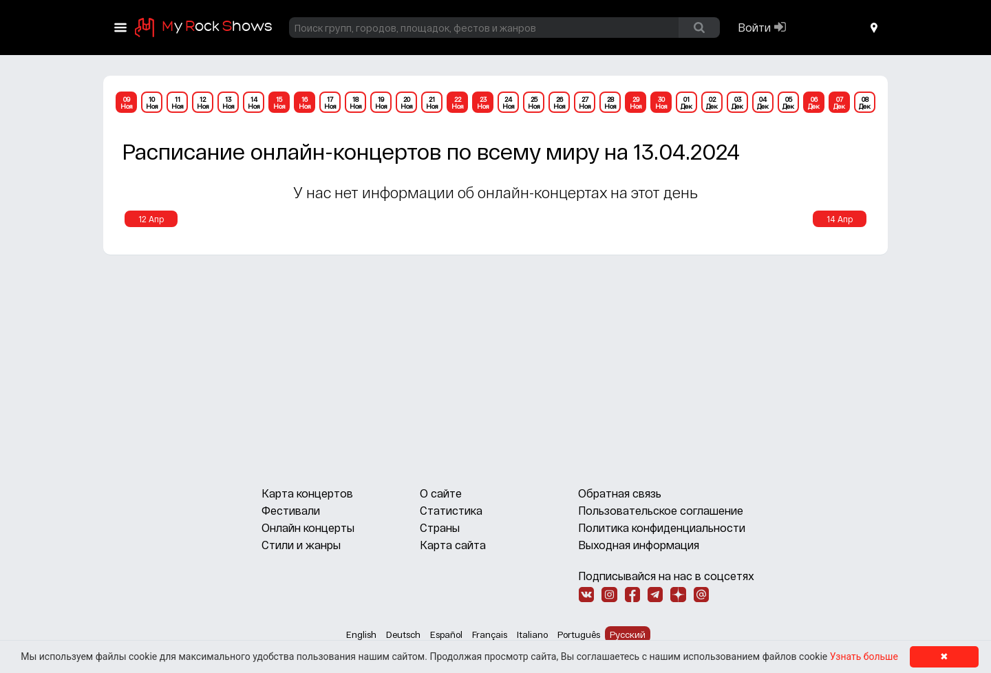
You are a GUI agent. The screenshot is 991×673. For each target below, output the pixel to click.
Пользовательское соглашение (660, 510)
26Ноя (559, 102)
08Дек (865, 102)
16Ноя (305, 102)
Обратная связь (619, 493)
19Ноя (381, 102)
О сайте (441, 493)
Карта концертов (307, 493)
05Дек (788, 102)
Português (578, 634)
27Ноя (585, 102)
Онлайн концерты (308, 527)
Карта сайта (453, 544)
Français (489, 634)
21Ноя (432, 102)
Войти (754, 27)
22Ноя (457, 102)
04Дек (763, 102)
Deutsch (403, 634)
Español (446, 634)
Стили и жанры (301, 544)
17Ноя (330, 102)
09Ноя (126, 102)
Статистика (451, 510)
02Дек (712, 102)
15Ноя (279, 102)
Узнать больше (864, 656)
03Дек (737, 102)
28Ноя (610, 102)
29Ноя (636, 102)
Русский (628, 634)
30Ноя (661, 102)
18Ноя (356, 102)
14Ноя (254, 102)
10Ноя (152, 102)
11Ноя (177, 102)
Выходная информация (638, 544)
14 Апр (840, 219)
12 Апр (151, 219)
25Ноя (534, 102)
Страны (440, 527)
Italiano (532, 634)
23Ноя (483, 102)
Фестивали (291, 510)
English (361, 634)
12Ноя (203, 102)
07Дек (839, 102)
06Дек (814, 102)
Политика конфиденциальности (661, 527)
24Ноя (508, 102)
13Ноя (228, 102)
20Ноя (407, 102)
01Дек (686, 102)
